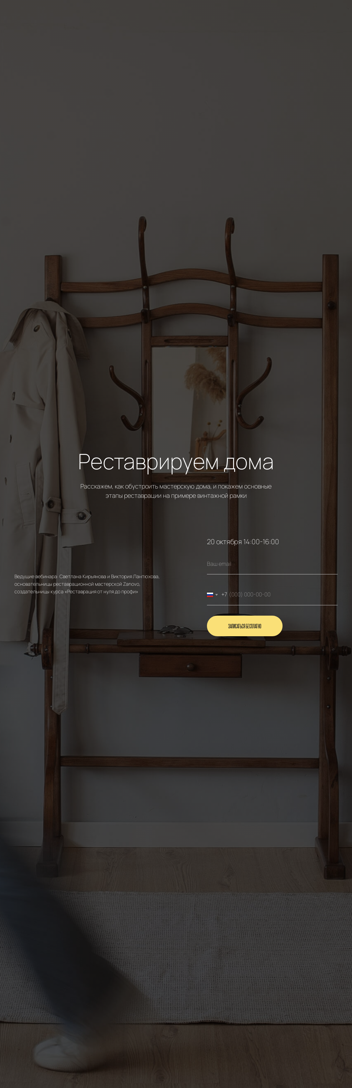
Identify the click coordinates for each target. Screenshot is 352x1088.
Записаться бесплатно (244, 625)
